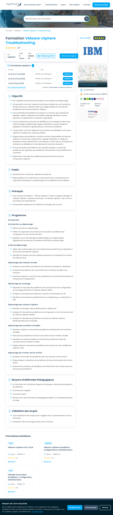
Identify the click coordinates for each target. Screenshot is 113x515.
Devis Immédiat (101, 5)
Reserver (68, 74)
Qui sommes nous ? (32, 4)
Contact (87, 4)
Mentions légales (98, 105)
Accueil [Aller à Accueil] (9, 31)
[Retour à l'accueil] (14, 6)
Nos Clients (74, 4)
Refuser (105, 507)
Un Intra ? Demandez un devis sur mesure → (58, 87)
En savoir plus (37, 511)
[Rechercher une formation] (54, 18)
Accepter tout (75, 507)
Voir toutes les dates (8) (16, 87)
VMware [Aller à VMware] (18, 31)
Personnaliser (91, 507)
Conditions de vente (85, 105)
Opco (63, 4)
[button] (86, 18)
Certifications (51, 4)
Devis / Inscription (69, 56)
